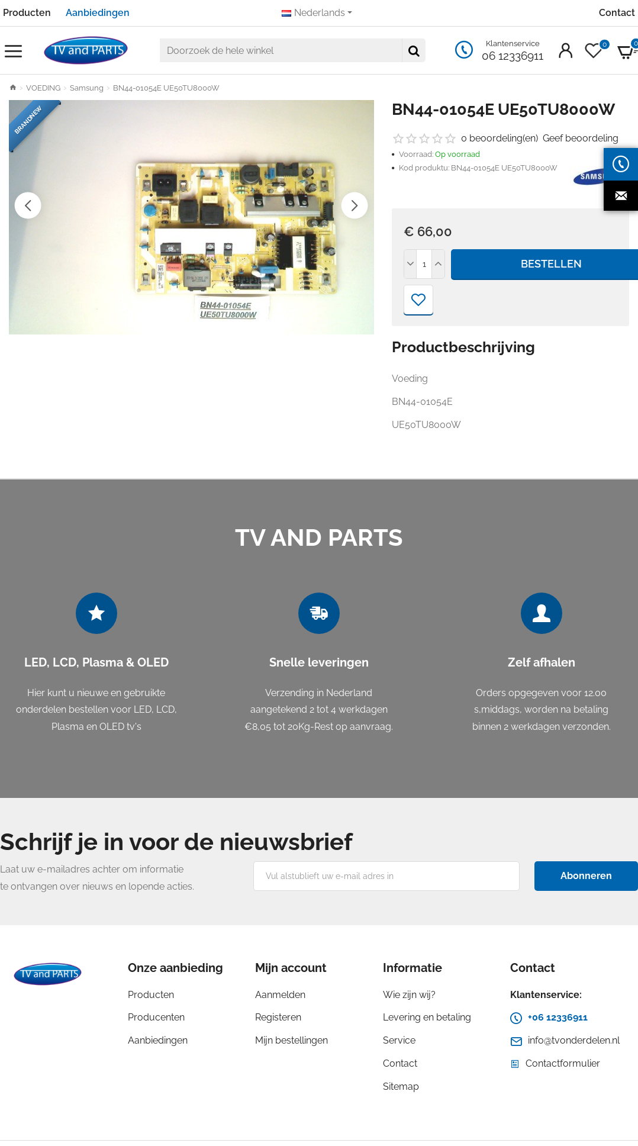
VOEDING (43, 87)
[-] (410, 264)
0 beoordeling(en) (499, 138)
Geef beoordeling (580, 138)
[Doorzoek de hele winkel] (414, 50)
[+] (437, 264)
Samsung (87, 87)
